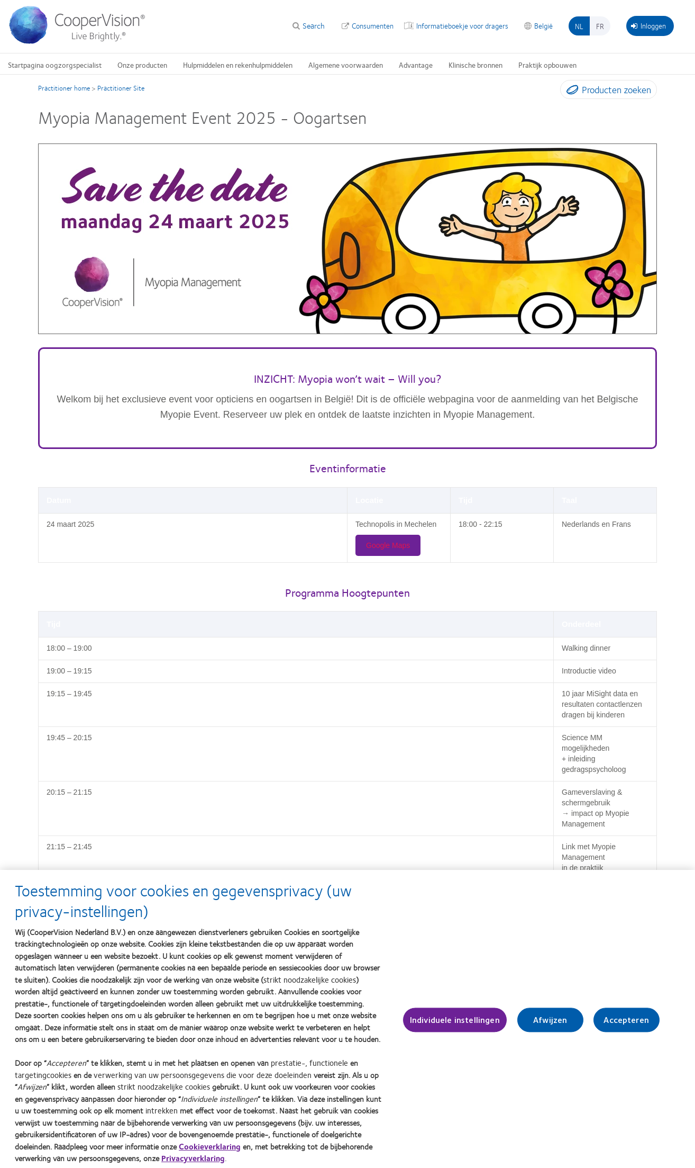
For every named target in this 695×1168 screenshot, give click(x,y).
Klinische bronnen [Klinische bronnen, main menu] (475, 64)
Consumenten (373, 25)
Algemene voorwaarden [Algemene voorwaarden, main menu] (345, 64)
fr (600, 26)
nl (579, 26)
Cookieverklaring (210, 1151)
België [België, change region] (543, 25)
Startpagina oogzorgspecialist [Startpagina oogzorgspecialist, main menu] (55, 64)
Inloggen (648, 25)
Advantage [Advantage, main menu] (416, 64)
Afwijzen (550, 1025)
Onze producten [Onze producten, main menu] (142, 64)
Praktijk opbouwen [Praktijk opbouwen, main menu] (547, 64)
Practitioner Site (120, 88)
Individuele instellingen (455, 1025)
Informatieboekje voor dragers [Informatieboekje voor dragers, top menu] (462, 25)
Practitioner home (64, 88)
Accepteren (626, 1025)
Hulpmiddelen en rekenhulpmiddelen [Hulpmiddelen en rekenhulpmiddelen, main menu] (237, 64)
